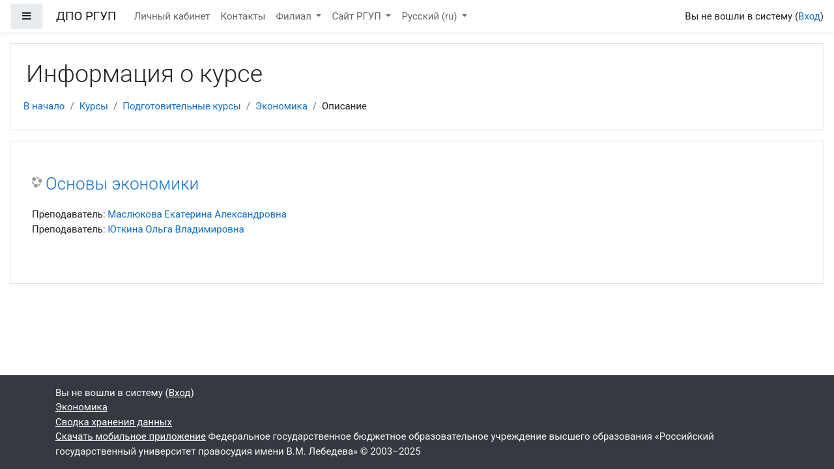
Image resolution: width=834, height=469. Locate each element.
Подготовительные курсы (181, 106)
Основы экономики (122, 183)
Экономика (281, 106)
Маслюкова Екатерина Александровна (197, 214)
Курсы (93, 106)
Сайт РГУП (357, 16)
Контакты (243, 16)
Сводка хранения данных (113, 422)
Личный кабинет (172, 16)
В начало (44, 106)
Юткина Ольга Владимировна (176, 229)
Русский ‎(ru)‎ (430, 16)
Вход (809, 16)
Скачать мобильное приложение (130, 436)
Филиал (294, 16)
